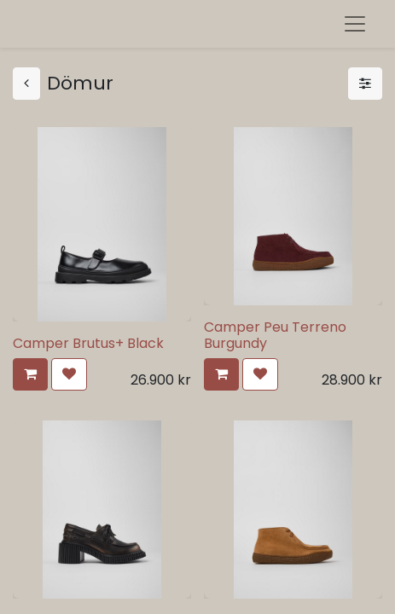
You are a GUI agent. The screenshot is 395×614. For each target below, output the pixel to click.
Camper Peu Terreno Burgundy (275, 335)
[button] (30, 374)
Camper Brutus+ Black (88, 343)
